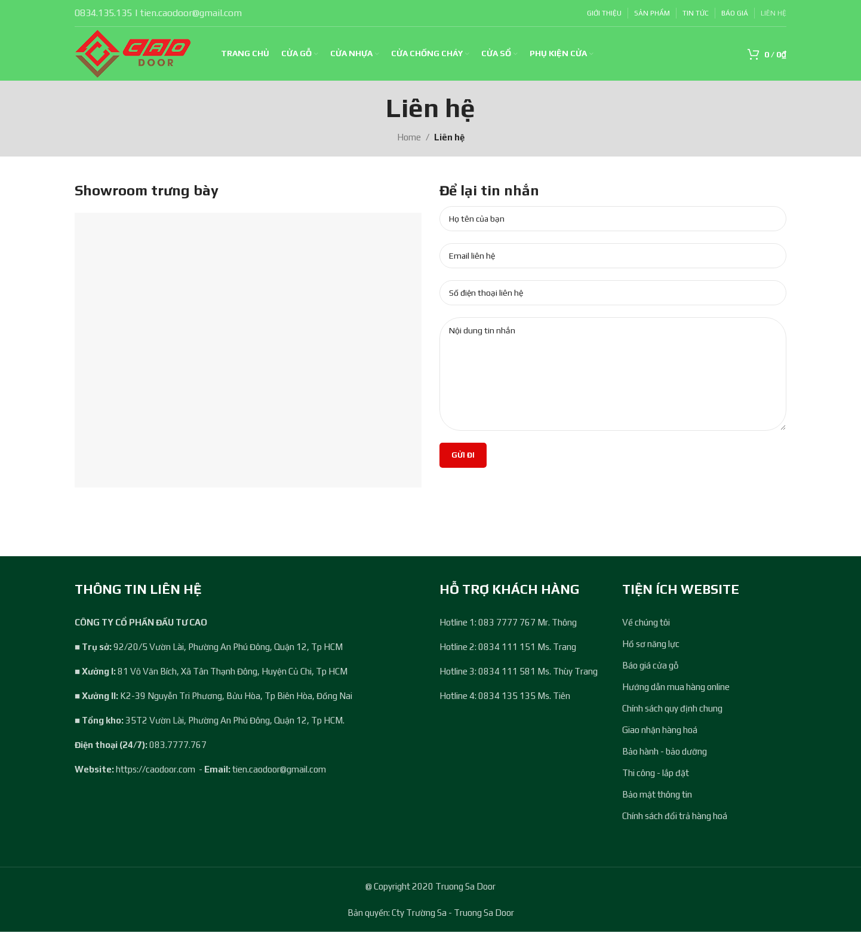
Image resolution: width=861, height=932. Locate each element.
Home (409, 137)
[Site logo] (133, 53)
